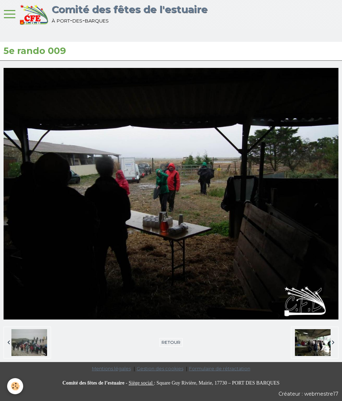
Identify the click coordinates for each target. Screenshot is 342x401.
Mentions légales (111, 368)
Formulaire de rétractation (219, 368)
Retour (171, 342)
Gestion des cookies (160, 368)
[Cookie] (15, 386)
